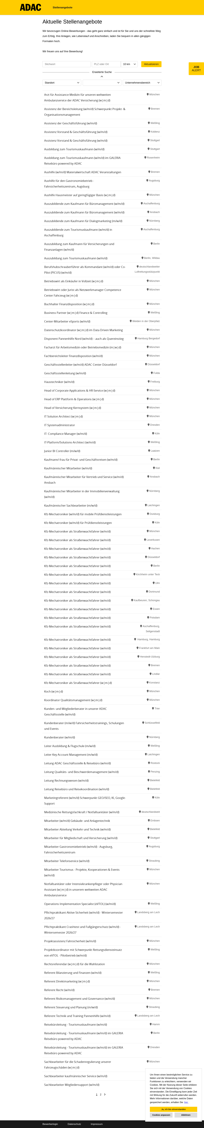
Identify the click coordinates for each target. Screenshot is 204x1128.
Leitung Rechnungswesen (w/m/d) (66, 780)
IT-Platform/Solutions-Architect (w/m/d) (70, 442)
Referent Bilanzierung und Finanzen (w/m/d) (72, 973)
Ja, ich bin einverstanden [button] (173, 1109)
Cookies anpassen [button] (161, 1115)
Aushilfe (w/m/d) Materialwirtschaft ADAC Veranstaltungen (82, 172)
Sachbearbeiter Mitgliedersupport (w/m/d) (71, 1085)
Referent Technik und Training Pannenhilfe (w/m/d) (77, 1016)
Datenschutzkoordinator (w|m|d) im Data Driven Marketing (83, 330)
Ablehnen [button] (186, 1115)
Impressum (97, 1124)
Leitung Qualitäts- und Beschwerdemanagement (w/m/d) (81, 772)
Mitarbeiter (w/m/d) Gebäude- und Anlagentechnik (77, 821)
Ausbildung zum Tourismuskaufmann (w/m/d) (74, 149)
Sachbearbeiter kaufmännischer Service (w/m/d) (75, 1076)
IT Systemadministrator (59, 425)
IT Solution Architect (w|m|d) (63, 416)
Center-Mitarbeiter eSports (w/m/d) (67, 321)
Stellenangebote (62, 7)
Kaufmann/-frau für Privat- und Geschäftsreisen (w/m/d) (80, 460)
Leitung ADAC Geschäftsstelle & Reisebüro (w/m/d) (77, 763)
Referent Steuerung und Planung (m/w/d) (71, 1007)
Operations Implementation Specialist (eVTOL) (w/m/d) (80, 904)
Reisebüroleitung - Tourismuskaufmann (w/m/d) (75, 1024)
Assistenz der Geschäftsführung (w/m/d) (70, 123)
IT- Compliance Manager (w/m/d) (65, 434)
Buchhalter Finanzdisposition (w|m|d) (69, 304)
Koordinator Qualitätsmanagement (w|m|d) (73, 700)
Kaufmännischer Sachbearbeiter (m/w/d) (70, 505)
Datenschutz (74, 1124)
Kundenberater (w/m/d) (59, 737)
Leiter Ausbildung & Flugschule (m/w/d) (69, 746)
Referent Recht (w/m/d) (59, 990)
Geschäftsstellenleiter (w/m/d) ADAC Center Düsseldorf (80, 365)
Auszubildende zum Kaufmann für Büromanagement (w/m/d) (84, 204)
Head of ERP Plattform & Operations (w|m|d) (74, 399)
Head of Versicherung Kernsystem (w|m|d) (72, 408)
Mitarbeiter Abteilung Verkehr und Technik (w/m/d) (77, 829)
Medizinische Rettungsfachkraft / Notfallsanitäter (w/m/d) (81, 812)
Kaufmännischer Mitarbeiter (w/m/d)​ (68, 468)
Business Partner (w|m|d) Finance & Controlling (75, 313)
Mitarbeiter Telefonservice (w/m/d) (66, 861)
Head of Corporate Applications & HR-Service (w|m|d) (79, 390)
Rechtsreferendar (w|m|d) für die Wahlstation (74, 964)
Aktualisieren (151, 64)
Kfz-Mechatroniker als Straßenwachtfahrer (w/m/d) (77, 531)
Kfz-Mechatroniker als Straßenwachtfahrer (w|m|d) (78, 683)
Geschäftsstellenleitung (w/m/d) (65, 373)
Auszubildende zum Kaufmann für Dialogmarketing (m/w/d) (83, 221)
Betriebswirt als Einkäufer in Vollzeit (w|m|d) (73, 281)
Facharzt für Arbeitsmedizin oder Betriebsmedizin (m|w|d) (82, 347)
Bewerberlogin (50, 1124)
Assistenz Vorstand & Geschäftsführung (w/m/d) (75, 132)
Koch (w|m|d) (53, 691)
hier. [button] (186, 1102)
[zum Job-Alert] (196, 68)
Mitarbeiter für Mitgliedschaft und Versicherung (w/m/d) (80, 838)
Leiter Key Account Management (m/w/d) (71, 755)
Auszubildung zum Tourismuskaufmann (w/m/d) (75, 258)
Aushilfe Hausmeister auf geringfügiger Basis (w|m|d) (79, 195)
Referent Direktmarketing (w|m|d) (67, 981)
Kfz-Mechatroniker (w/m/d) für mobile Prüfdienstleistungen (83, 514)
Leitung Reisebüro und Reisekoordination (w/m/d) (76, 789)
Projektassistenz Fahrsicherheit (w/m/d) (70, 941)
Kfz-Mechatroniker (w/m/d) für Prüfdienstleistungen (78, 523)
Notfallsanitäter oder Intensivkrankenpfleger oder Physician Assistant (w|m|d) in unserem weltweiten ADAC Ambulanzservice (83, 889)
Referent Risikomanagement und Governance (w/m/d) (79, 999)
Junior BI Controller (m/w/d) (62, 451)
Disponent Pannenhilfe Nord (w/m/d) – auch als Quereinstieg (84, 339)
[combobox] (129, 64)
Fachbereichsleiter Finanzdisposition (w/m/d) (73, 356)
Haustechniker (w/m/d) (59, 382)
